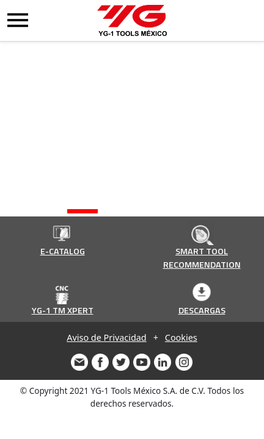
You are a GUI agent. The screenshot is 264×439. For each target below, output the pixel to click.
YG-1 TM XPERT (63, 310)
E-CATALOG (62, 251)
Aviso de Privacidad (106, 337)
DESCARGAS (202, 310)
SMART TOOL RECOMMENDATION (202, 257)
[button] (82, 211)
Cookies (181, 337)
